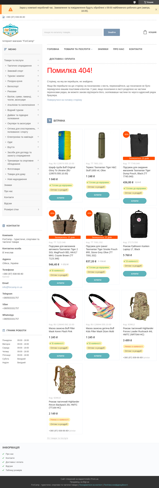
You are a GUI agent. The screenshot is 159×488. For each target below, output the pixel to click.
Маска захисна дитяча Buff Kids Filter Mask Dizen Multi (100, 330)
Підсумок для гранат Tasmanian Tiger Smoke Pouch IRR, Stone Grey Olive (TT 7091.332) (101, 251)
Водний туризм (15, 110)
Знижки (8, 185)
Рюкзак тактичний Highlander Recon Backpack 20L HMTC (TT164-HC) (64, 404)
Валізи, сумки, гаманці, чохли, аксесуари (19, 98)
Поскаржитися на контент (90, 485)
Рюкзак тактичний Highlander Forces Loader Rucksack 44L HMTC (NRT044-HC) (138, 331)
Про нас (8, 191)
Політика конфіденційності (116, 485)
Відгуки (8, 203)
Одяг (9, 142)
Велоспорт (13, 86)
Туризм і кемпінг (15, 76)
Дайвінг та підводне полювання (17, 117)
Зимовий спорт (15, 71)
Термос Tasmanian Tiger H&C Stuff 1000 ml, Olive (101, 169)
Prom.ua (94, 479)
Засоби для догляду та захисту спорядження (19, 154)
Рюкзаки (11, 91)
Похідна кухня (14, 81)
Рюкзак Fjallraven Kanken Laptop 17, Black (136, 248)
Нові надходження (17, 179)
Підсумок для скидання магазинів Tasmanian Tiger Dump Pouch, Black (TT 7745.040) (136, 172)
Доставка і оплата (62, 59)
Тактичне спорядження (19, 65)
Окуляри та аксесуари (19, 123)
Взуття (10, 147)
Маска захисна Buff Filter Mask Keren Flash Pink (62, 330)
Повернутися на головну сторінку (64, 100)
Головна (53, 49)
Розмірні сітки (11, 209)
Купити (60, 198)
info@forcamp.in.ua (12, 287)
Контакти (9, 197)
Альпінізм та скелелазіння (21, 105)
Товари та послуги (13, 60)
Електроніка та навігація (20, 137)
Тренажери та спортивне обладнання (20, 162)
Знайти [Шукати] (112, 32)
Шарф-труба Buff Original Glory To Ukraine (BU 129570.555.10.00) (62, 170)
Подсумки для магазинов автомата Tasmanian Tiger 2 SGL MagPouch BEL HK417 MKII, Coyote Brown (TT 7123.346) (63, 252)
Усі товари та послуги (57, 438)
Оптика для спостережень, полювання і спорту (21, 130)
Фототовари (13, 169)
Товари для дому (16, 174)
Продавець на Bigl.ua (79, 482)
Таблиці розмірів (14, 470)
